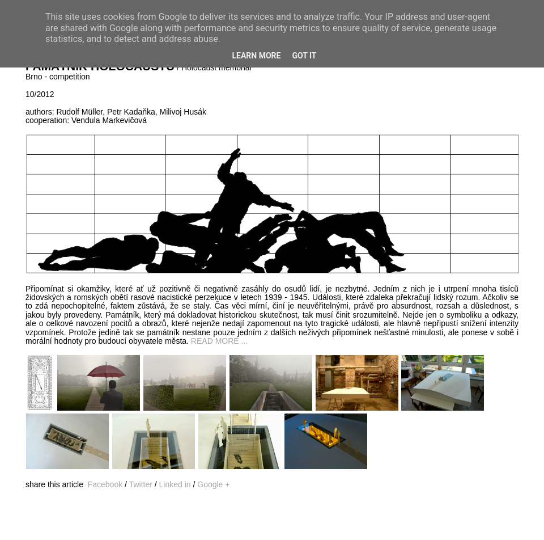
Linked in (175, 484)
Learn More (256, 55)
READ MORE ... (219, 340)
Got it (304, 55)
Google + (213, 484)
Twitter (140, 484)
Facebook (105, 484)
